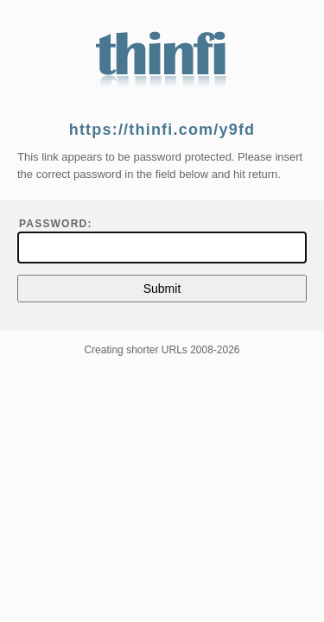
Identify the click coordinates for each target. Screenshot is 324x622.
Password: (55, 224)
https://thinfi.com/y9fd (162, 129)
